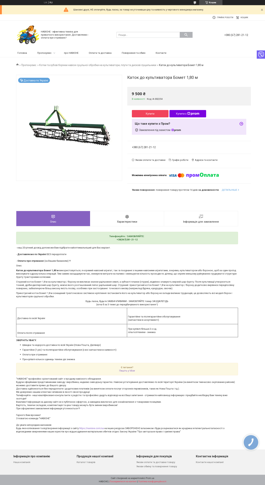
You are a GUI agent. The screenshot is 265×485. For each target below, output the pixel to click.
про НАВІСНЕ (71, 53)
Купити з (187, 113)
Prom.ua (150, 478)
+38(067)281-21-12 (127, 239)
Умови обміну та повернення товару (156, 466)
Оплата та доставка (100, 53)
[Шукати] (186, 35)
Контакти (161, 53)
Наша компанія (21, 462)
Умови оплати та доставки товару (155, 462)
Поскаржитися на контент (123, 481)
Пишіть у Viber (127, 370)
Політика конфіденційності (152, 481)
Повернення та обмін (133, 53)
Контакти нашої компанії (210, 462)
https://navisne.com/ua (91, 428)
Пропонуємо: (44, 53)
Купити (150, 113)
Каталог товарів (86, 462)
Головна (22, 53)
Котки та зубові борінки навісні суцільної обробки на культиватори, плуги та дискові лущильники (97, 65)
